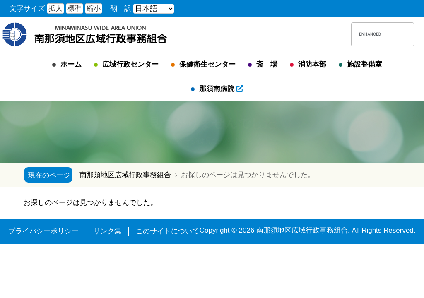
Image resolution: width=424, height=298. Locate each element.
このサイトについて (167, 231)
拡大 (55, 8)
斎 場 (266, 64)
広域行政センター (130, 64)
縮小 (94, 8)
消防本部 (312, 64)
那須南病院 (221, 89)
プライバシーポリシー (43, 231)
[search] (370, 34)
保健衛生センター (207, 64)
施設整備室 (364, 64)
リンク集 (107, 231)
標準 (74, 8)
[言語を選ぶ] (153, 9)
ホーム (71, 64)
